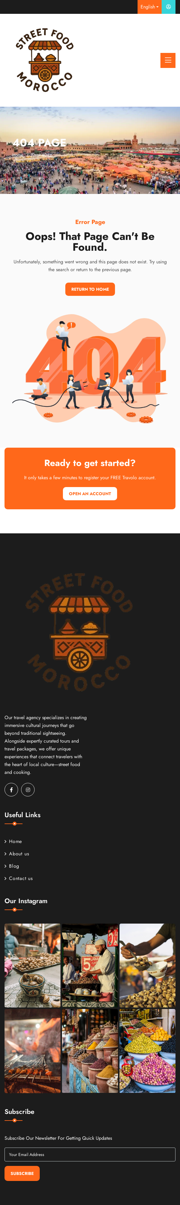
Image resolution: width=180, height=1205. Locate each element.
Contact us (19, 878)
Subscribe (22, 1173)
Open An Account (90, 494)
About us (17, 853)
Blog (12, 866)
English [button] (148, 6)
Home (17, 155)
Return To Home (90, 289)
